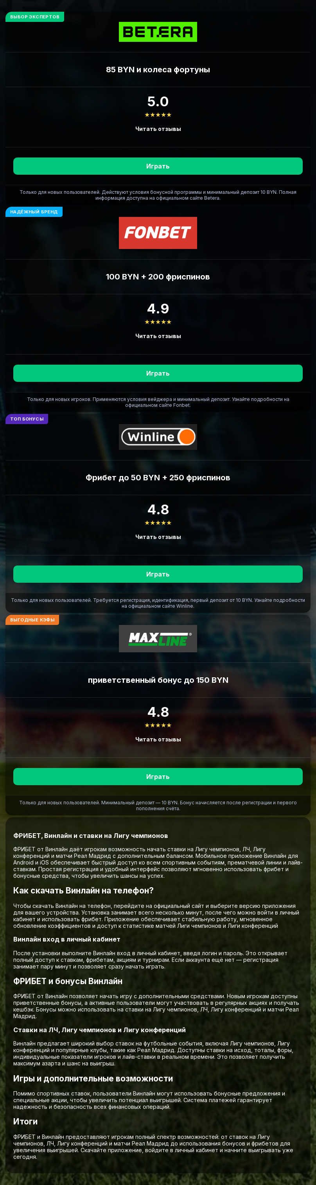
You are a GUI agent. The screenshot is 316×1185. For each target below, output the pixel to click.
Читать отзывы (158, 128)
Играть (158, 166)
